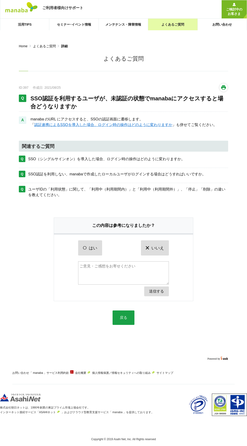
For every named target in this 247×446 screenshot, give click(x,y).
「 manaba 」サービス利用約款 (52, 373)
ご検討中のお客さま (234, 11)
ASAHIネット (47, 410)
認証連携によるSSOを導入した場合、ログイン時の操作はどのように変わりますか (103, 125)
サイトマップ (178, 373)
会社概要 (87, 373)
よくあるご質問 (44, 46)
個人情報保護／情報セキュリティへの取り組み (131, 373)
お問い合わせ (20, 373)
